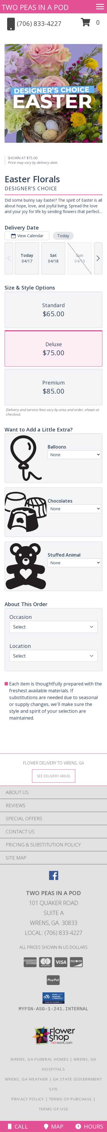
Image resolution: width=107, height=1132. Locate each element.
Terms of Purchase (70, 1099)
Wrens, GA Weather (26, 1079)
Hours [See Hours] (89, 1126)
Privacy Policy (27, 1099)
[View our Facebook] (53, 878)
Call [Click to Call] (18, 1126)
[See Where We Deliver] (53, 775)
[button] (90, 24)
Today (63, 235)
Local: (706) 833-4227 (53, 933)
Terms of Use (53, 1109)
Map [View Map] (53, 1126)
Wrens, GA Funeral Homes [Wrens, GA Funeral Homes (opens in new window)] (40, 1059)
